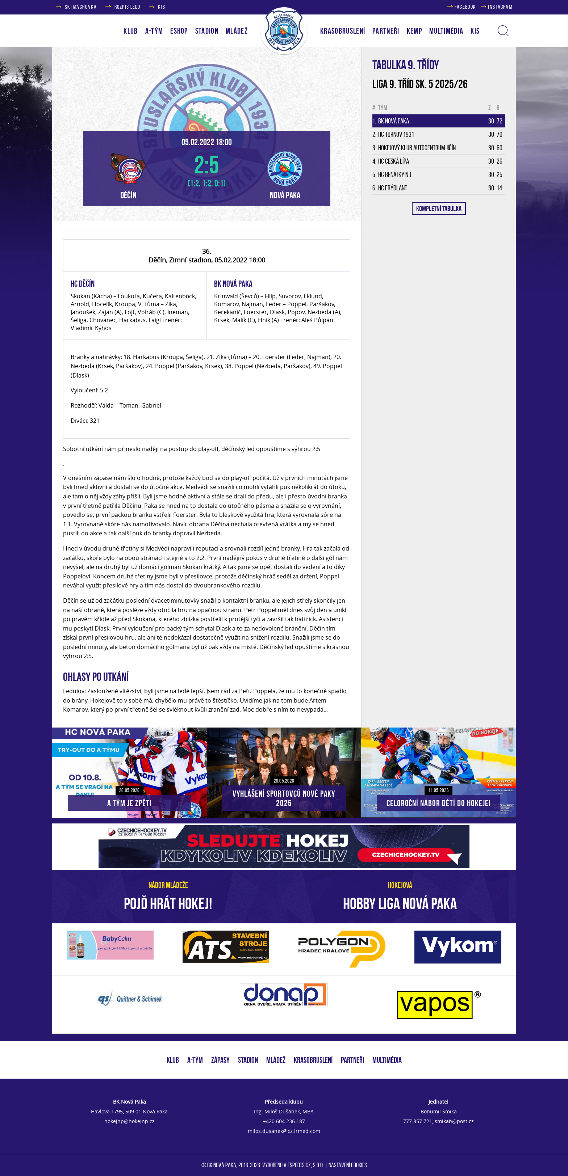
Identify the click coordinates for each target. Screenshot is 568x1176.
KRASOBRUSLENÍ (342, 30)
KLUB (173, 1059)
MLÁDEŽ (275, 1059)
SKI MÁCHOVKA (81, 7)
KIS (161, 7)
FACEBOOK (465, 7)
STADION (248, 1059)
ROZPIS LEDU (127, 7)
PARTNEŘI (386, 30)
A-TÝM (195, 1059)
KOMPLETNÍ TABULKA (439, 208)
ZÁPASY (220, 1059)
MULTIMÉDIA (387, 1059)
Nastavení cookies (348, 1165)
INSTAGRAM (500, 7)
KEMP (414, 30)
